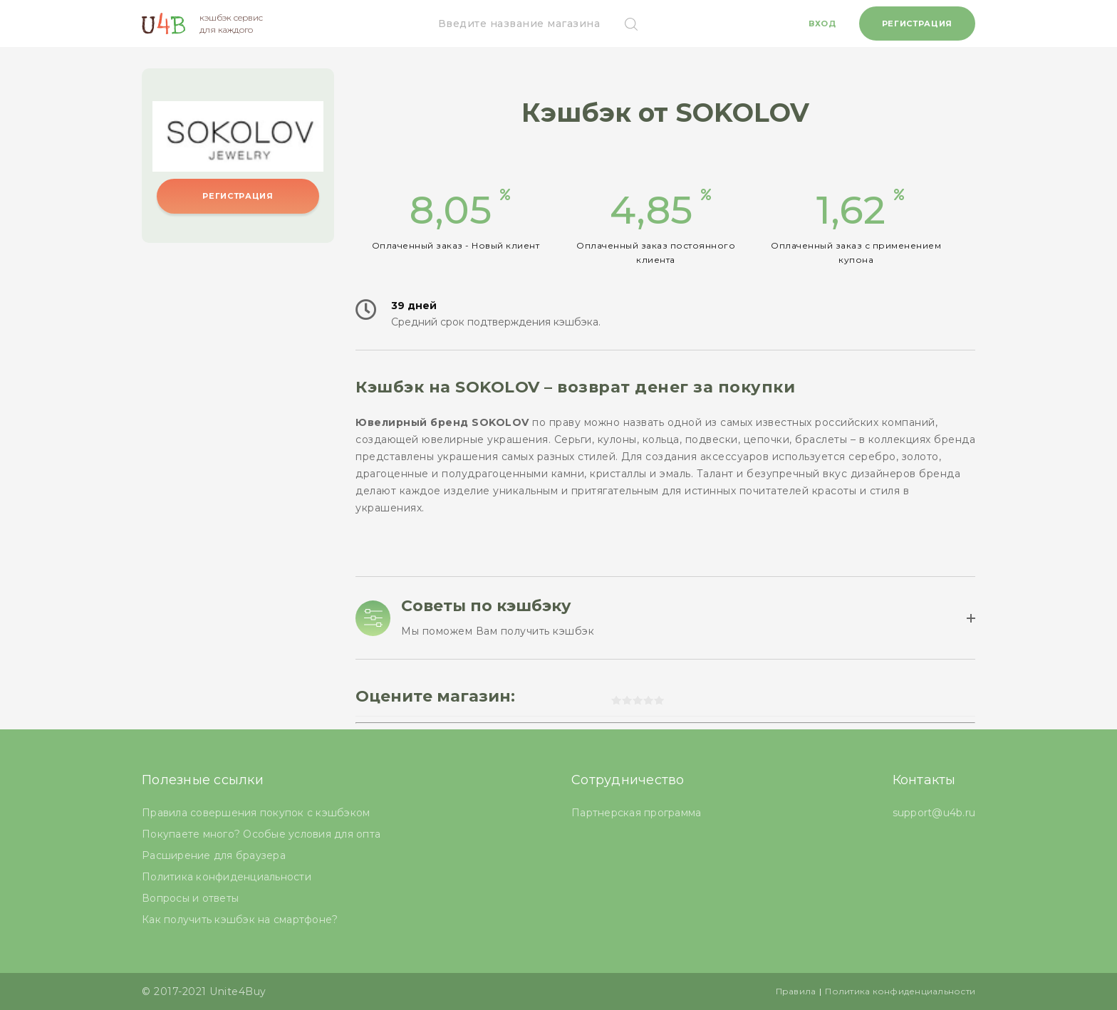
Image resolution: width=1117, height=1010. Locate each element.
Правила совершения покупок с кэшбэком (256, 812)
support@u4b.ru (934, 812)
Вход (822, 23)
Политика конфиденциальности (226, 876)
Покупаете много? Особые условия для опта (261, 834)
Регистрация (917, 23)
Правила (796, 991)
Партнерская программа (636, 812)
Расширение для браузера (214, 855)
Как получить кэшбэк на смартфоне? (240, 919)
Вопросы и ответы (190, 898)
